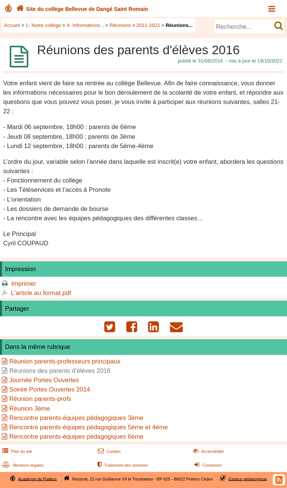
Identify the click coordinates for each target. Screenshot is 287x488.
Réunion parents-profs (40, 398)
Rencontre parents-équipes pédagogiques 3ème (76, 417)
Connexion (207, 465)
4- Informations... (85, 25)
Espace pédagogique (248, 478)
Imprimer (23, 283)
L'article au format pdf (41, 293)
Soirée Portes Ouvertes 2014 (49, 389)
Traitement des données (122, 465)
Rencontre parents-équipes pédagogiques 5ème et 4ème (88, 427)
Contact (108, 451)
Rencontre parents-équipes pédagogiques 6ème (76, 436)
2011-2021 (148, 25)
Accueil (12, 25)
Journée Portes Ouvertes (44, 380)
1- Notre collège (43, 25)
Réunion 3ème (29, 408)
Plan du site (16, 451)
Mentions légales (22, 465)
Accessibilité (207, 451)
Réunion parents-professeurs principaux (65, 361)
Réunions (120, 25)
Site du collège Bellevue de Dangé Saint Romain (81, 9)
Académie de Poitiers (37, 478)
